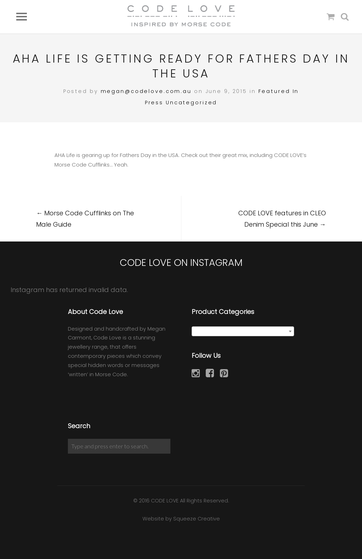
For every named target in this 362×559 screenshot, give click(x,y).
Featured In (278, 91)
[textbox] (243, 332)
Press (154, 102)
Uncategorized (191, 102)
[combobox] (243, 331)
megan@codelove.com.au (146, 91)
